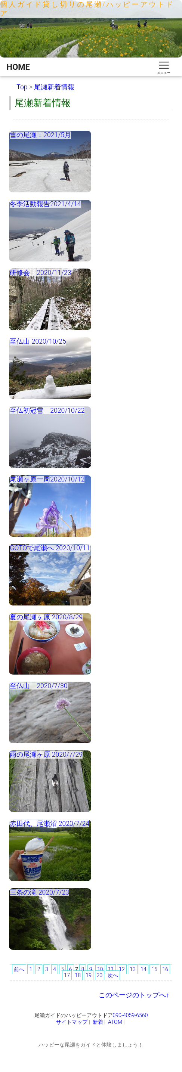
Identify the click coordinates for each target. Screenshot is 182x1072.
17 (67, 975)
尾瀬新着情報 (54, 87)
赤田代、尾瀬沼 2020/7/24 (49, 823)
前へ (19, 969)
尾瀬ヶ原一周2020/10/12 (47, 479)
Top (21, 87)
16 (165, 969)
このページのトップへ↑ (134, 995)
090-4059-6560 (130, 1015)
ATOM (115, 1022)
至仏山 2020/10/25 (38, 341)
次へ (113, 975)
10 (100, 969)
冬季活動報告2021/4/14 (45, 204)
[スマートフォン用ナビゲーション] (163, 67)
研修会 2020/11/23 (40, 272)
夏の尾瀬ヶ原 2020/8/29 (46, 617)
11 (111, 969)
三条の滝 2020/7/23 (39, 892)
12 (122, 969)
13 (133, 969)
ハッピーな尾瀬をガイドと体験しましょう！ (90, 1045)
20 (100, 975)
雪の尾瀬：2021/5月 (40, 135)
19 (89, 975)
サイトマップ (71, 1022)
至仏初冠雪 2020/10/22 (47, 410)
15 (154, 969)
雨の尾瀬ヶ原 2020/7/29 (46, 754)
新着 (98, 1022)
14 (143, 969)
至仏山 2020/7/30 (38, 686)
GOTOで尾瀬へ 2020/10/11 (50, 548)
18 (78, 975)
